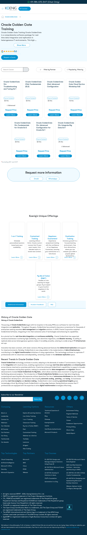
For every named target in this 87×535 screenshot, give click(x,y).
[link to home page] (11, 8)
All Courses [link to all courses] (23, 9)
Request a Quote (9, 57)
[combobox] (19, 18)
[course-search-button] (26, 69)
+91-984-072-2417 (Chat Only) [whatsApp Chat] (44, 2)
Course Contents (9, 98)
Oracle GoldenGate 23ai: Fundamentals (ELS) (33, 84)
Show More (21, 45)
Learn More (10, 115)
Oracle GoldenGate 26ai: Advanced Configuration (55, 84)
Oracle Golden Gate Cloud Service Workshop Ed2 (77, 84)
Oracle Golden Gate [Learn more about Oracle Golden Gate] (11, 16)
